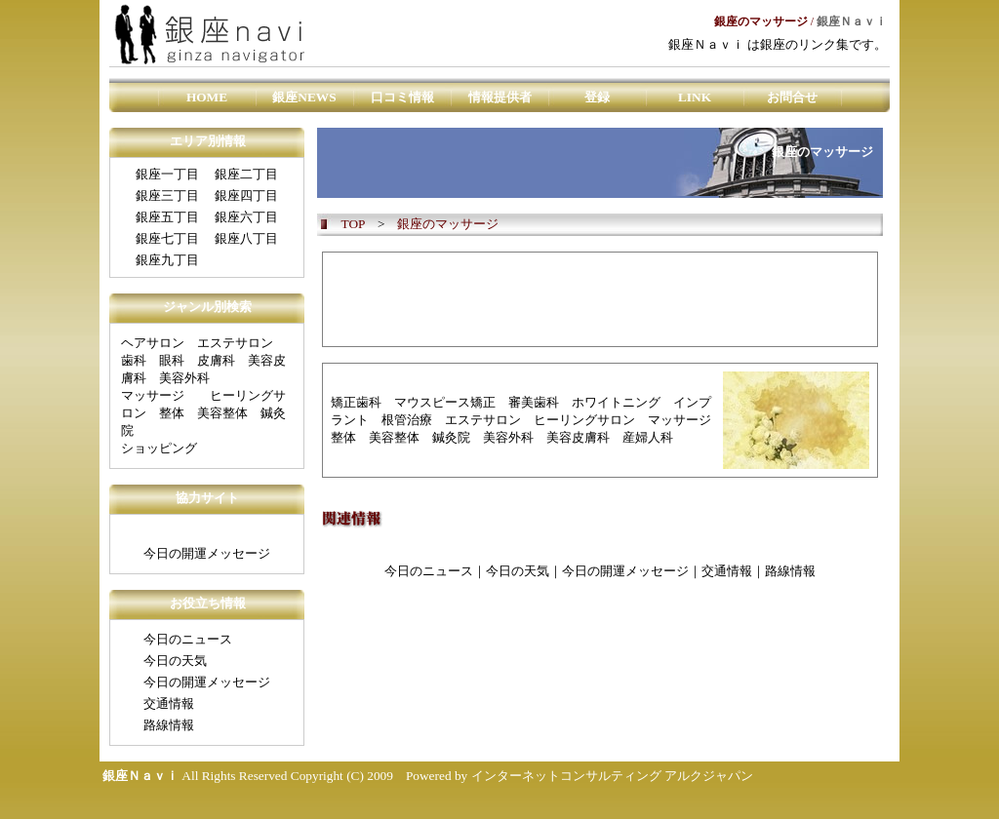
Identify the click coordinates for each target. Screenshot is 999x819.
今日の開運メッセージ (206, 553)
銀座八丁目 (246, 238)
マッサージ (152, 395)
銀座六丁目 (246, 217)
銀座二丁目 (246, 174)
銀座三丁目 (167, 195)
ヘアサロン (152, 342)
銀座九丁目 (167, 260)
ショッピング (159, 448)
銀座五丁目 (167, 217)
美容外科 (184, 377)
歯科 (133, 360)
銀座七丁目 (167, 238)
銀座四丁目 (246, 195)
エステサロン (235, 342)
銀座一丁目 (167, 174)
